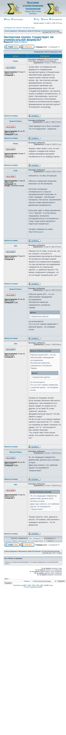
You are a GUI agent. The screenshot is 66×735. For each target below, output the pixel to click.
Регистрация (17, 19)
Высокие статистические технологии (33, 5)
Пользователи (55, 19)
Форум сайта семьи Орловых (33, 12)
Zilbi (15, 246)
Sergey (15, 61)
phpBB (23, 585)
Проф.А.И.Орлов (20, 42)
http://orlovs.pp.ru (36, 232)
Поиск (44, 19)
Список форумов (10, 31)
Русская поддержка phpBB (33, 587)
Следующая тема (55, 52)
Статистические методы (51, 31)
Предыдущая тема (41, 52)
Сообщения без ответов (13, 28)
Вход (7, 19)
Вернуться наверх (11, 116)
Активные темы (29, 28)
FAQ (36, 19)
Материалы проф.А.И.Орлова (29, 31)
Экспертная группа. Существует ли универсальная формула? (29, 38)
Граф (15, 170)
